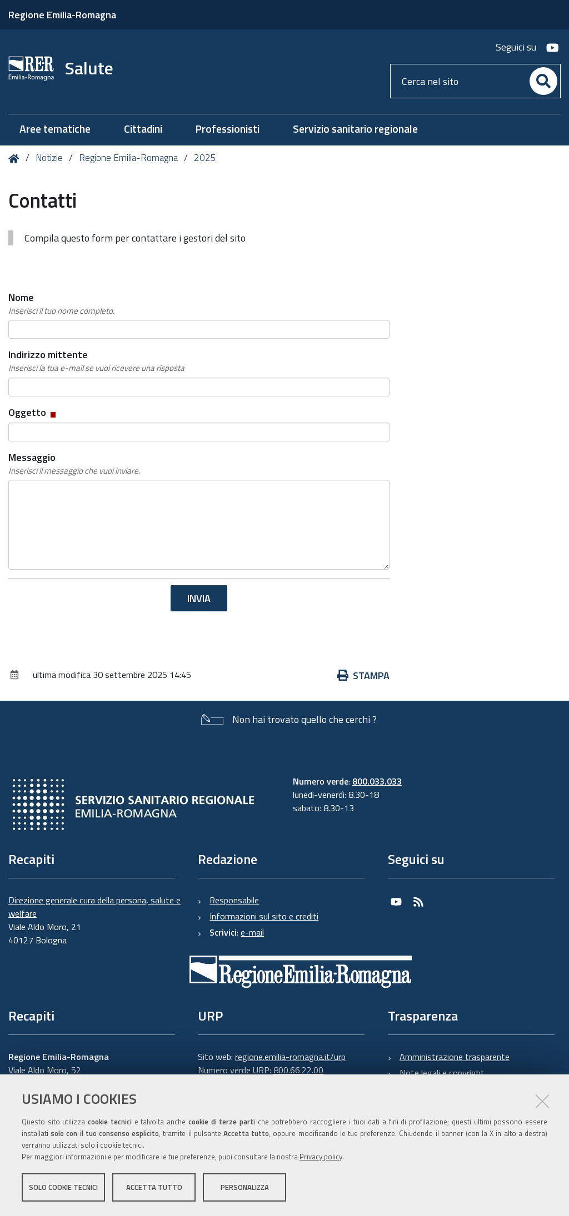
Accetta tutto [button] (154, 1187)
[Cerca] (543, 81)
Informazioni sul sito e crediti (263, 916)
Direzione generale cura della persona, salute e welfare (94, 906)
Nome (61, 304)
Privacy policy (321, 1156)
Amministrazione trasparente (455, 1056)
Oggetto (33, 412)
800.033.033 (377, 781)
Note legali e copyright (442, 1072)
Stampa (363, 675)
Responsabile (234, 900)
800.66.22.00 (298, 1070)
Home (15, 158)
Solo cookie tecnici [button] (63, 1187)
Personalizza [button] (245, 1187)
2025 (205, 157)
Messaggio (74, 464)
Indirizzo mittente (96, 361)
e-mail (252, 932)
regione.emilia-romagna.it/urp (290, 1056)
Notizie (49, 157)
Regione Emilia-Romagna (62, 14)
